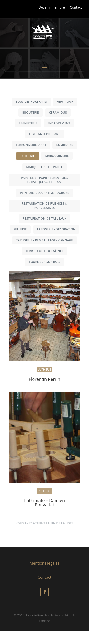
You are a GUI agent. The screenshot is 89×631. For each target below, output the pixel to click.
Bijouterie (30, 113)
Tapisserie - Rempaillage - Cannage (44, 240)
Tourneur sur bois (44, 262)
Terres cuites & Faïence (44, 251)
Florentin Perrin (44, 379)
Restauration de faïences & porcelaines (44, 205)
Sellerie (20, 229)
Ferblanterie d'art (44, 134)
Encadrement (58, 123)
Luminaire (64, 145)
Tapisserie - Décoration (56, 229)
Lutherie (27, 156)
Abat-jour (65, 102)
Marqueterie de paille (44, 167)
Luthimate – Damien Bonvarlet (44, 503)
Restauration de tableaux (44, 219)
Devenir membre (52, 7)
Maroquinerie (57, 156)
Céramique (58, 113)
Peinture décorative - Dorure (44, 193)
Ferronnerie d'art (31, 145)
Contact (76, 7)
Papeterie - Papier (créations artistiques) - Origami (44, 180)
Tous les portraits (31, 102)
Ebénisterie (28, 123)
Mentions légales (44, 563)
